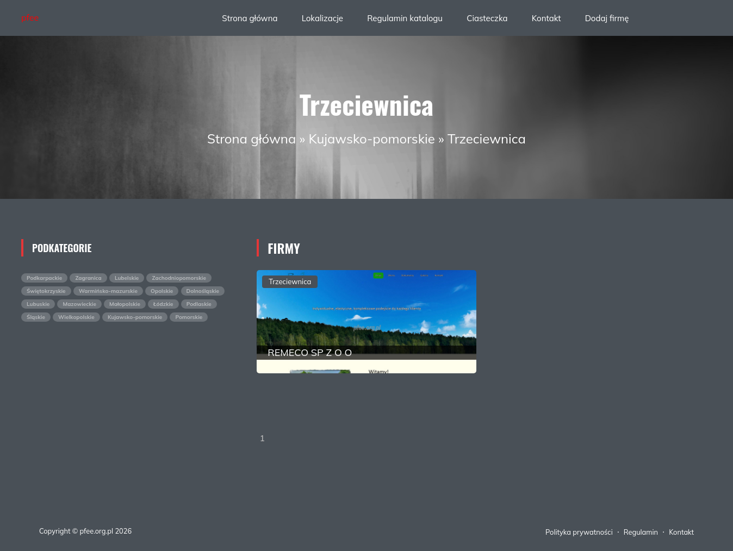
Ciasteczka (487, 18)
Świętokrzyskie (46, 291)
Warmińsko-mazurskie (108, 291)
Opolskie (162, 291)
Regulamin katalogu (405, 18)
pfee (30, 17)
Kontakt (546, 18)
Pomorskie (188, 317)
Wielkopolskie (76, 317)
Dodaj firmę (607, 18)
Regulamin (641, 532)
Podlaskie (199, 304)
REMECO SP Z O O (310, 352)
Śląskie (36, 317)
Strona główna (249, 18)
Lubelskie (127, 277)
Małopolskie (124, 304)
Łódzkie (163, 304)
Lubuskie (38, 304)
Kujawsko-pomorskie (372, 138)
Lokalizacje (322, 18)
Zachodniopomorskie (179, 277)
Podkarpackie (44, 277)
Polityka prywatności (579, 532)
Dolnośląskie (203, 291)
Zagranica (88, 277)
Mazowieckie (79, 304)
